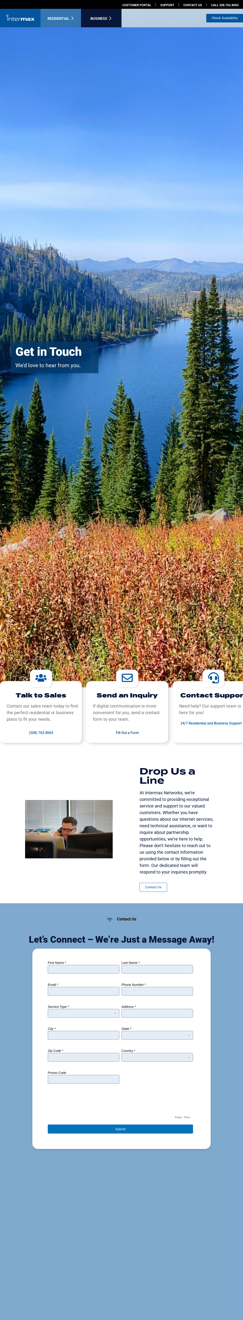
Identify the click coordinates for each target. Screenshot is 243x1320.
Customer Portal (136, 5)
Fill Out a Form (127, 733)
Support (167, 5)
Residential (58, 19)
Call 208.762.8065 (225, 5)
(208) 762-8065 (41, 733)
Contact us (192, 5)
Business (98, 19)
